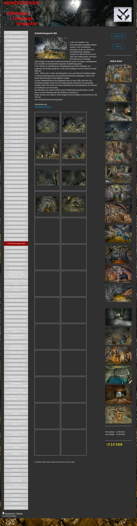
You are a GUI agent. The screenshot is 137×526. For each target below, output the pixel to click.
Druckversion (8, 513)
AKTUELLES (118, 36)
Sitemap (19, 513)
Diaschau (118, 46)
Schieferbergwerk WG (43, 107)
